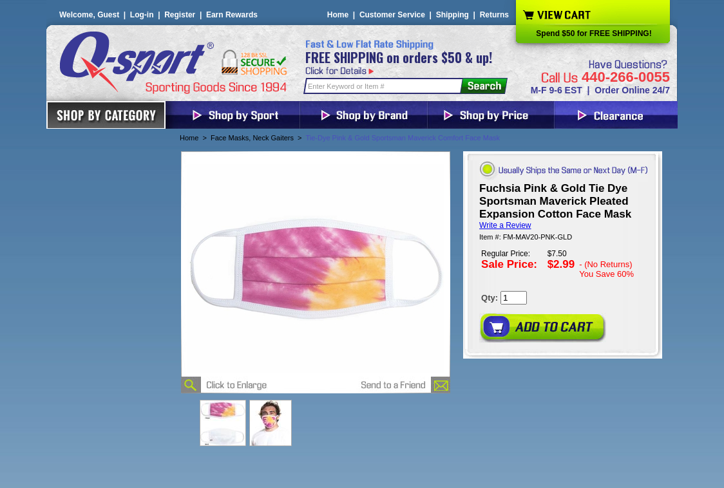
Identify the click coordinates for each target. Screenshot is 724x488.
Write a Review (505, 225)
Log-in (142, 14)
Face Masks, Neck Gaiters (252, 138)
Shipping (452, 14)
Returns (494, 14)
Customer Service (392, 14)
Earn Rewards (232, 14)
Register (179, 14)
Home (337, 14)
